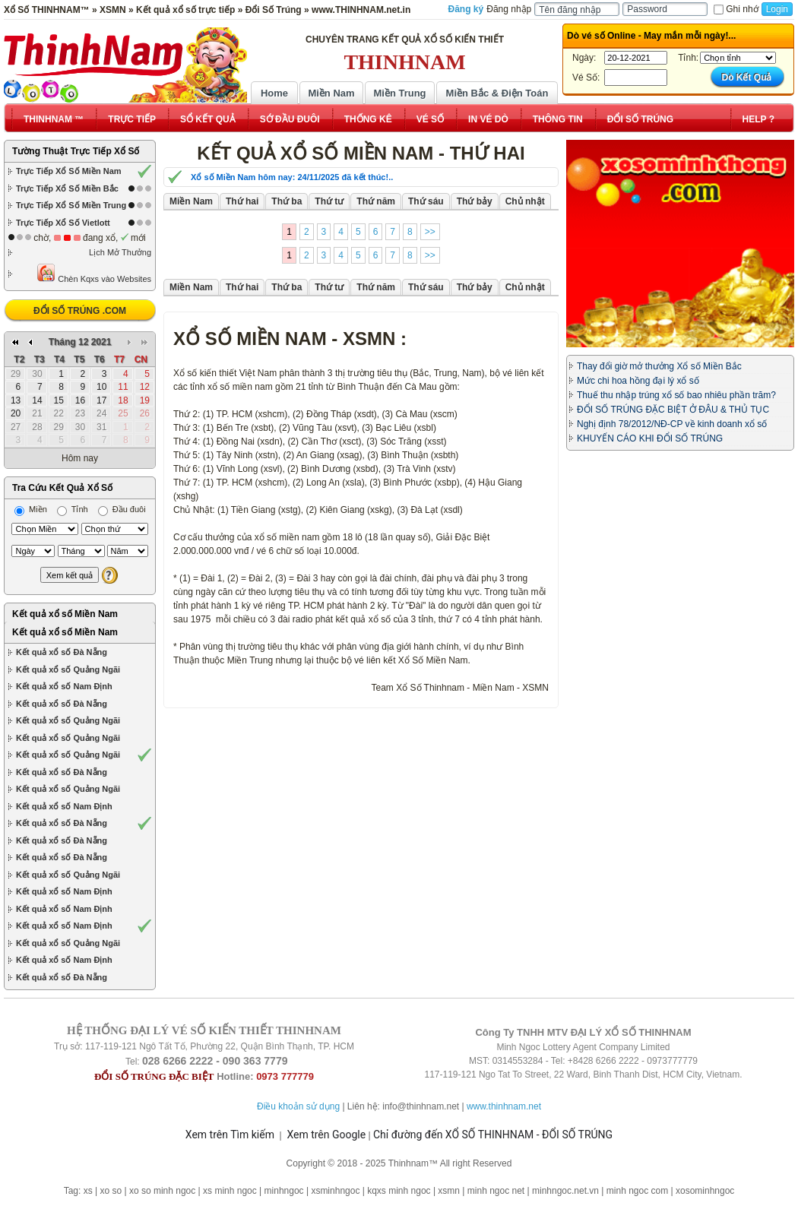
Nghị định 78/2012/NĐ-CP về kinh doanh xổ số (672, 424)
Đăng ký (466, 9)
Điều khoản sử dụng (298, 1106)
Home (274, 93)
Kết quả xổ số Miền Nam (65, 614)
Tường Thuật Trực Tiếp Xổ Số (75, 151)
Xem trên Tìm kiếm (229, 1134)
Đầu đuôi (122, 509)
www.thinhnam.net (504, 1106)
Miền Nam (331, 93)
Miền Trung (399, 93)
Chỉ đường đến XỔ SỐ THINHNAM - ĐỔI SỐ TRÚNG (493, 1134)
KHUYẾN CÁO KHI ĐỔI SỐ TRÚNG (650, 438)
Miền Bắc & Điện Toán (497, 93)
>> (430, 231)
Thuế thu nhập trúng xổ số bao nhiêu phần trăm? (676, 395)
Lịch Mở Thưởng (120, 252)
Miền (30, 509)
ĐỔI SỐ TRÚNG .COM (79, 310)
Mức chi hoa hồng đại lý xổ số (638, 380)
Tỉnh (72, 509)
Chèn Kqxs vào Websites (93, 273)
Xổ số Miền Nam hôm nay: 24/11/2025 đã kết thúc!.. (292, 177)
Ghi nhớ (736, 9)
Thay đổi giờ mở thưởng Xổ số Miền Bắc (659, 366)
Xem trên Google (326, 1134)
